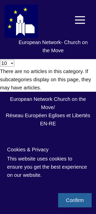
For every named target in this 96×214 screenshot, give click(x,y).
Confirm (75, 200)
